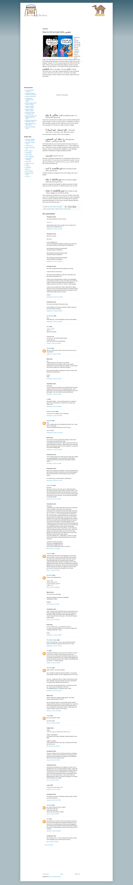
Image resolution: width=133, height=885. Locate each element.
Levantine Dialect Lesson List (29, 90)
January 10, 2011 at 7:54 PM (54, 499)
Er (47, 399)
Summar (49, 348)
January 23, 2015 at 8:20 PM (54, 800)
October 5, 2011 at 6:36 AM (53, 662)
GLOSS (27, 165)
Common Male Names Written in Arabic (30, 103)
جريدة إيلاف (28, 176)
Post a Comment (49, 845)
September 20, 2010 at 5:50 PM (54, 261)
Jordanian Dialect (50, 208)
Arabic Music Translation (28, 159)
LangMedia (28, 167)
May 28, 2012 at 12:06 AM (53, 746)
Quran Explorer (29, 171)
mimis (48, 715)
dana (48, 326)
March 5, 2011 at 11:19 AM (53, 548)
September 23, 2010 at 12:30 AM (55, 297)
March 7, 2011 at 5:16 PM (53, 570)
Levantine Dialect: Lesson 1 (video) (29, 107)
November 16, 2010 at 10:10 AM (54, 432)
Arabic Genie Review (30, 96)
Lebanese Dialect (59, 208)
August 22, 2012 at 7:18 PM (53, 789)
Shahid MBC (28, 152)
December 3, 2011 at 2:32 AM (54, 690)
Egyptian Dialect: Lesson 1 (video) (29, 110)
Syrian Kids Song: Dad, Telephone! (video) (31, 121)
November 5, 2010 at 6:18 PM (54, 394)
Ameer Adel (50, 485)
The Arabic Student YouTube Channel (30, 140)
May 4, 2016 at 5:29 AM (52, 841)
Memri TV (27, 169)
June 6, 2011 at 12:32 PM (53, 604)
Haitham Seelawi (51, 411)
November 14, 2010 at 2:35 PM (54, 415)
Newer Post (46, 874)
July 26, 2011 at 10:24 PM (53, 619)
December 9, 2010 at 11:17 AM (54, 480)
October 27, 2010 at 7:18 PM (54, 354)
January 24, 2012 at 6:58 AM (54, 710)
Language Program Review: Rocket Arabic (30, 94)
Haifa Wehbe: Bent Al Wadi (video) (30, 124)
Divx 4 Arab (28, 161)
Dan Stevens (50, 316)
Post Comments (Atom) (55, 876)
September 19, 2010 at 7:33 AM (54, 229)
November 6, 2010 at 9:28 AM (54, 406)
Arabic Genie (28, 154)
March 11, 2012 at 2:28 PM (53, 723)
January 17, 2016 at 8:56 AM (54, 831)
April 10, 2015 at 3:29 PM (53, 814)
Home (61, 874)
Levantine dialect (67, 208)
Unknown (49, 420)
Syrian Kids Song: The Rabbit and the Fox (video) (30, 117)
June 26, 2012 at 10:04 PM (53, 760)
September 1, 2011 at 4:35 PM (54, 635)
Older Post (77, 874)
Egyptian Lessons (29, 163)
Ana (48, 650)
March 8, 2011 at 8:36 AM (53, 587)
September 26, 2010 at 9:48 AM (54, 321)
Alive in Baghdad (29, 156)
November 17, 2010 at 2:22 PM (54, 449)
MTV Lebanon (28, 151)
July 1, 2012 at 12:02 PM (53, 780)
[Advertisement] (57, 21)
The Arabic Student (52, 640)
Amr (48, 819)
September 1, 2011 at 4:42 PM (54, 645)
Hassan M (49, 667)
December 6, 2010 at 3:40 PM (54, 463)
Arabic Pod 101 (29, 145)
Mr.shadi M (49, 575)
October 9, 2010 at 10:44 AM (54, 343)
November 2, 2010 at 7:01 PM (54, 378)
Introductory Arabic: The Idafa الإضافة (30, 113)
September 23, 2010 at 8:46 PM (54, 311)
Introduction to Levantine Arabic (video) (29, 100)
